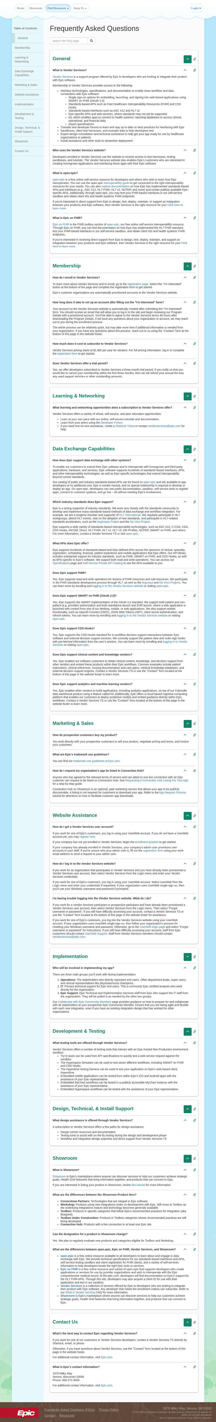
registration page (138, 284)
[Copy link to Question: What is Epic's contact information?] (194, 1367)
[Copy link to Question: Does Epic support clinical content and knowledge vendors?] (194, 654)
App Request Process (172, 792)
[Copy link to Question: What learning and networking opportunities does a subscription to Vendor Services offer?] (194, 408)
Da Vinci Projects (169, 582)
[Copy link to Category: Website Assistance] (194, 816)
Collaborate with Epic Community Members (84, 1001)
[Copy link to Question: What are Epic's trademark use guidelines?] (194, 754)
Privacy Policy (109, 1409)
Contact (49, 1415)
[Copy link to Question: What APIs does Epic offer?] (194, 543)
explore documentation (115, 186)
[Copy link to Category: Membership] (194, 266)
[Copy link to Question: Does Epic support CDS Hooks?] (194, 628)
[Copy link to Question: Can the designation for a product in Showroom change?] (194, 1234)
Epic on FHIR (61, 224)
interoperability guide (116, 183)
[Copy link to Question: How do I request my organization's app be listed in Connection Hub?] (194, 771)
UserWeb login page (152, 926)
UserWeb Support (96, 933)
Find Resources (58, 8)
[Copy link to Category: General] (194, 59)
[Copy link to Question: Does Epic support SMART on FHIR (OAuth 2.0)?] (194, 596)
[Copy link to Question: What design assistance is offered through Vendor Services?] (194, 1120)
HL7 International (130, 515)
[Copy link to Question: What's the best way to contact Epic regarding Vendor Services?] (194, 1333)
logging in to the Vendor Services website (117, 586)
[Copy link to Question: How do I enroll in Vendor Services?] (194, 277)
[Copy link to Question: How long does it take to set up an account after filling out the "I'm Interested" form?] (194, 302)
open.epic (59, 179)
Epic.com (106, 1357)
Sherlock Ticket (124, 426)
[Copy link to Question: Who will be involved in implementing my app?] (194, 968)
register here (87, 836)
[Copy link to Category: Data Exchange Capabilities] (194, 449)
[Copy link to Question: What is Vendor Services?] (194, 70)
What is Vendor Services (80, 1292)
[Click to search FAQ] (91, 40)
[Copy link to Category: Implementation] (194, 957)
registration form (67, 353)
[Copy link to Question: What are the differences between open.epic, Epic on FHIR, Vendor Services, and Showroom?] (194, 1249)
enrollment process (146, 842)
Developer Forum (111, 422)
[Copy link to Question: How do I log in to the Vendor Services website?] (194, 864)
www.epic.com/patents (202, 1415)
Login (196, 8)
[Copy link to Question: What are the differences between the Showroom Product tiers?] (194, 1195)
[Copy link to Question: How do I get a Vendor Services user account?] (194, 827)
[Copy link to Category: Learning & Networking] (194, 396)
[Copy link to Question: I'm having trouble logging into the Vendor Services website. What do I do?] (194, 898)
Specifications (61, 563)
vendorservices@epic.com (164, 426)
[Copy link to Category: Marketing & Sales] (194, 724)
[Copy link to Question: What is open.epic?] (194, 173)
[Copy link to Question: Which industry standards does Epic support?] (194, 502)
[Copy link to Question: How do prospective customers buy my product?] (194, 735)
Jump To (80, 8)
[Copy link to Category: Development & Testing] (194, 1032)
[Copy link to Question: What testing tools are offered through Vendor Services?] (194, 1043)
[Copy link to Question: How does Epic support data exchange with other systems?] (194, 460)
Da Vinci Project (140, 521)
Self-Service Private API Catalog (103, 563)
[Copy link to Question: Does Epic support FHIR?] (194, 573)
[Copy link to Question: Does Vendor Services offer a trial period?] (194, 363)
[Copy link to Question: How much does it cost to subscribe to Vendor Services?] (194, 344)
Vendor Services (63, 76)
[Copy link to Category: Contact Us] (194, 1322)
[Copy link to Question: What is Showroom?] (194, 1170)
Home (20, 8)
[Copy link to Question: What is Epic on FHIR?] (194, 218)
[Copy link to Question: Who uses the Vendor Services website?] (194, 150)
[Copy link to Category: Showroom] (194, 1159)
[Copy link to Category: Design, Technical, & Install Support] (194, 1109)
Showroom (35, 8)
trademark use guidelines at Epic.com (96, 761)
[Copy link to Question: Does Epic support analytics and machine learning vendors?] (194, 684)
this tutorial (138, 1185)
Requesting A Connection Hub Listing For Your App (156, 780)
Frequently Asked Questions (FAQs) (69, 1409)
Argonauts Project (108, 521)
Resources (66, 1415)
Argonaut (147, 582)
